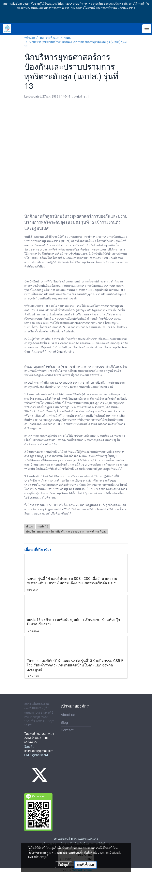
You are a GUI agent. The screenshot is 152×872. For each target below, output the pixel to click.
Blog (64, 722)
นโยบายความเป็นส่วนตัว (107, 852)
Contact (67, 730)
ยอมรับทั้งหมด (85, 865)
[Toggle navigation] (146, 28)
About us (68, 715)
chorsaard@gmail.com (38, 750)
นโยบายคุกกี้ (41, 856)
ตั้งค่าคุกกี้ (63, 865)
